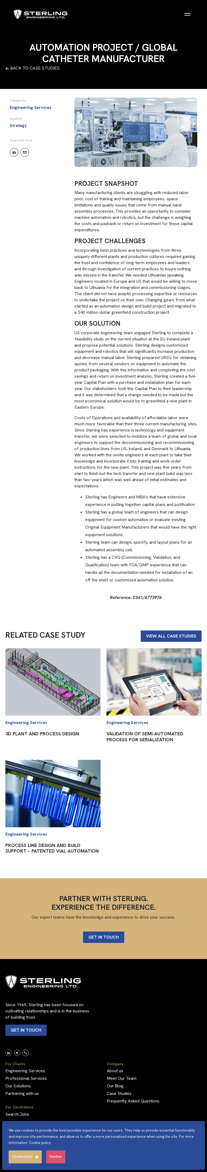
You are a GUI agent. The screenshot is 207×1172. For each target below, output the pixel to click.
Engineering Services (25, 1071)
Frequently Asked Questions (133, 1101)
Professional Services (26, 1078)
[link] (8, 1052)
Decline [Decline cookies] (56, 1156)
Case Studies (119, 1093)
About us (115, 1071)
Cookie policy (40, 1142)
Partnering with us (22, 1093)
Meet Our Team (121, 1078)
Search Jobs (17, 1114)
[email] (24, 152)
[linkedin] (14, 152)
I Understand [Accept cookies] (22, 1156)
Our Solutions (18, 1086)
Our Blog (115, 1086)
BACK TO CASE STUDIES (32, 68)
